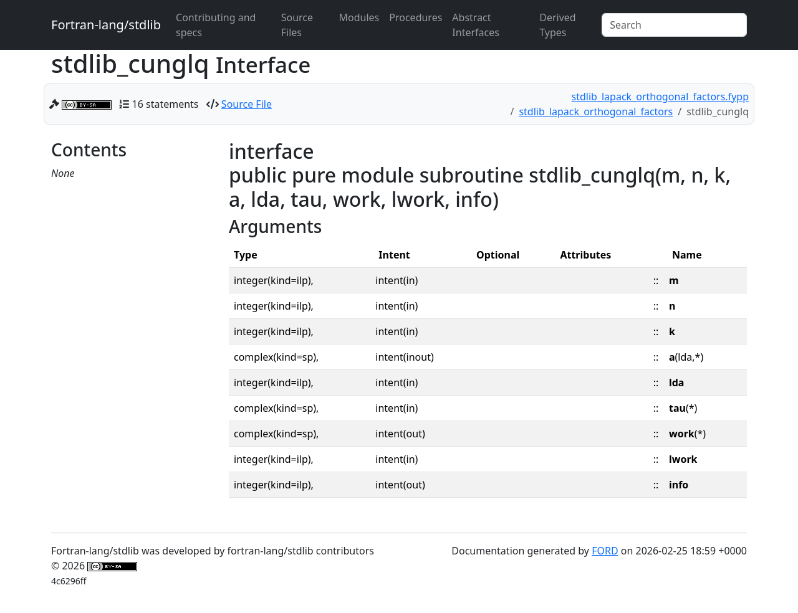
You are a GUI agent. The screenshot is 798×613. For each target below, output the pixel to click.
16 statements (165, 104)
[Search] (674, 25)
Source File (246, 104)
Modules (359, 17)
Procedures (415, 17)
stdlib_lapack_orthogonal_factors (596, 111)
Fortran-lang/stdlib (106, 24)
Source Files (297, 25)
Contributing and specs (216, 25)
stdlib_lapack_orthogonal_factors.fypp (660, 96)
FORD (605, 551)
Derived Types (557, 25)
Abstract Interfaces (475, 25)
